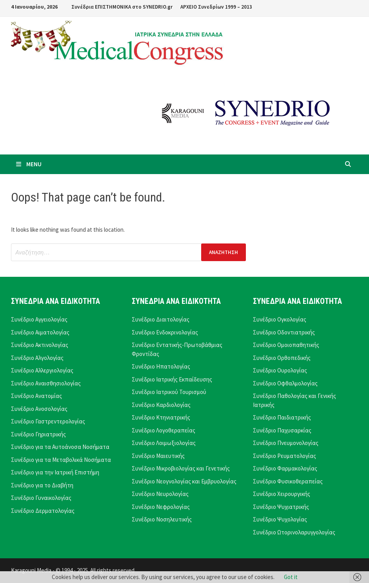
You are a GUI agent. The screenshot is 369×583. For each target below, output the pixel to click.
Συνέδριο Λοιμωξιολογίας (164, 443)
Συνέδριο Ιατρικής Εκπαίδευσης (172, 379)
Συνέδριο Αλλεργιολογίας (42, 370)
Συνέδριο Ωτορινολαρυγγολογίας (294, 532)
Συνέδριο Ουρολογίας (280, 370)
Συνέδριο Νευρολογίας (160, 494)
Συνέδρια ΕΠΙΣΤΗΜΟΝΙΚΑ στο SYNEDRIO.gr (122, 7)
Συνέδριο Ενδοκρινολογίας (165, 332)
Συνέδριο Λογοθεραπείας (163, 430)
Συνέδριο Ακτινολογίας (39, 345)
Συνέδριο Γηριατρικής (38, 434)
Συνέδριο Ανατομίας (36, 396)
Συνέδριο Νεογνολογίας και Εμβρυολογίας (184, 481)
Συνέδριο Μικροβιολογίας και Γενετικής (181, 468)
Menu (28, 164)
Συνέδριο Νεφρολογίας (161, 506)
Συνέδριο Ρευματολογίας (284, 455)
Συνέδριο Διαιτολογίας (160, 319)
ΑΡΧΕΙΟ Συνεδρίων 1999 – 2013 (216, 7)
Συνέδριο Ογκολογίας (279, 319)
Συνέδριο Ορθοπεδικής (282, 357)
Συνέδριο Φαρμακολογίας (285, 468)
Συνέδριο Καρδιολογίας (161, 405)
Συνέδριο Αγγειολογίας (39, 319)
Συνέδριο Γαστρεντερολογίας (48, 421)
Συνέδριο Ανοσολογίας (39, 408)
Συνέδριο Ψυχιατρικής (281, 506)
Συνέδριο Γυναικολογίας (41, 497)
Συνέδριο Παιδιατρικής (282, 417)
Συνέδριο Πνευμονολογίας (285, 443)
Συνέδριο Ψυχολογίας (280, 519)
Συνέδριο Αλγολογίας (37, 357)
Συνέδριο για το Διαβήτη (42, 485)
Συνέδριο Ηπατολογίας (161, 366)
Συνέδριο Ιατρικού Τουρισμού (169, 392)
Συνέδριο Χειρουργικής (281, 494)
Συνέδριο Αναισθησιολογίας (46, 383)
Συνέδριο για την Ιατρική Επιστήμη (55, 472)
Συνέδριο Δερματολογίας (43, 510)
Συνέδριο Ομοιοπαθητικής (286, 345)
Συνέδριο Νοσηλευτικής (162, 519)
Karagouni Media (32, 570)
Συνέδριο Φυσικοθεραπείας (288, 481)
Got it (291, 577)
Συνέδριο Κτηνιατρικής (161, 417)
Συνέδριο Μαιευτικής (158, 455)
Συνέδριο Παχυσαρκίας (282, 430)
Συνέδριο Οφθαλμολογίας (285, 383)
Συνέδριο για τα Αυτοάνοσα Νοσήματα (60, 446)
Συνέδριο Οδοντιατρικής (284, 332)
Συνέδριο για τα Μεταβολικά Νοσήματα (61, 459)
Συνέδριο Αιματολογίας (40, 332)
